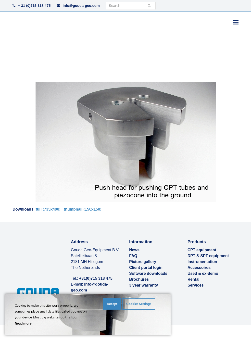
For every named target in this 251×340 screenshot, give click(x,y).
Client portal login (146, 267)
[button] (235, 22)
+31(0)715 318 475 (96, 278)
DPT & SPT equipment (208, 256)
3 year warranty (143, 285)
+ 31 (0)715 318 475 (34, 6)
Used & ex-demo (203, 273)
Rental (194, 279)
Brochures (139, 279)
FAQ (133, 256)
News (134, 250)
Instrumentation (202, 262)
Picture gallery (142, 262)
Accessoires (199, 267)
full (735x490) (48, 209)
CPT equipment (202, 250)
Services (196, 285)
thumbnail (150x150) (82, 209)
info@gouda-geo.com (81, 6)
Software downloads (148, 273)
